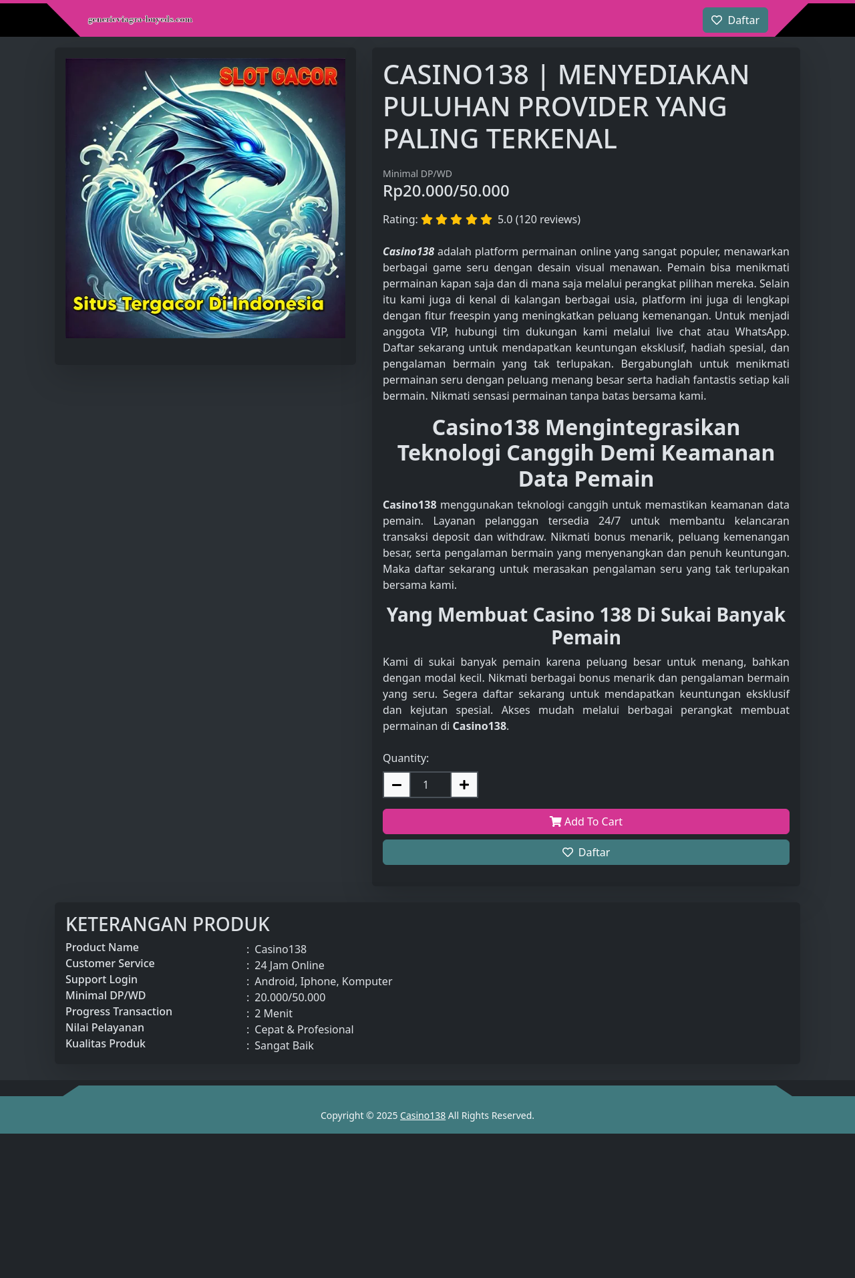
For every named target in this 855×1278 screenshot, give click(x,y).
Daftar (586, 852)
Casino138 (423, 1115)
